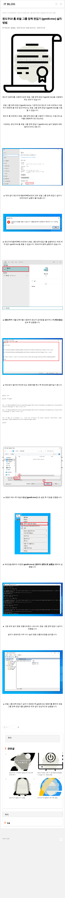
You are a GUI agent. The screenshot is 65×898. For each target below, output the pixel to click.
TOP (61, 839)
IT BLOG (9, 4)
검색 (56, 4)
